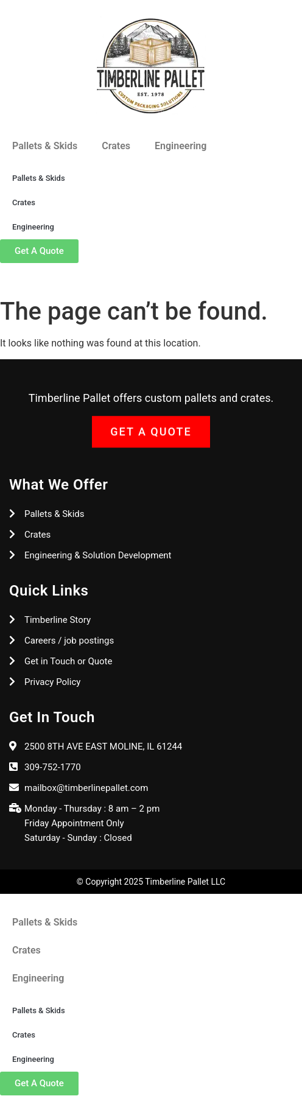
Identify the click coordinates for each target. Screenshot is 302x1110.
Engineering (180, 146)
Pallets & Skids (44, 146)
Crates (116, 146)
